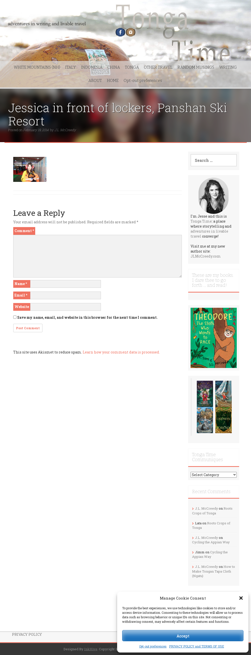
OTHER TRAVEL (158, 67)
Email (20, 295)
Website (21, 306)
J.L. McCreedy (65, 130)
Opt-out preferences (153, 646)
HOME (113, 80)
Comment (24, 230)
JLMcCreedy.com (206, 256)
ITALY (70, 67)
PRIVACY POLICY (27, 634)
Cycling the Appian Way (211, 542)
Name (20, 283)
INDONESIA (91, 67)
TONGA (132, 67)
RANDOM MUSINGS (196, 67)
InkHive (90, 649)
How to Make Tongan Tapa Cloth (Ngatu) (213, 571)
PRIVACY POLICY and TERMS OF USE (196, 646)
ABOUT (95, 80)
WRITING (228, 67)
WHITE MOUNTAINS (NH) (37, 67)
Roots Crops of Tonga (212, 510)
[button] (241, 598)
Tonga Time (201, 221)
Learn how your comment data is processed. (121, 352)
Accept (183, 635)
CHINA (113, 67)
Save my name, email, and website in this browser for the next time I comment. (87, 317)
